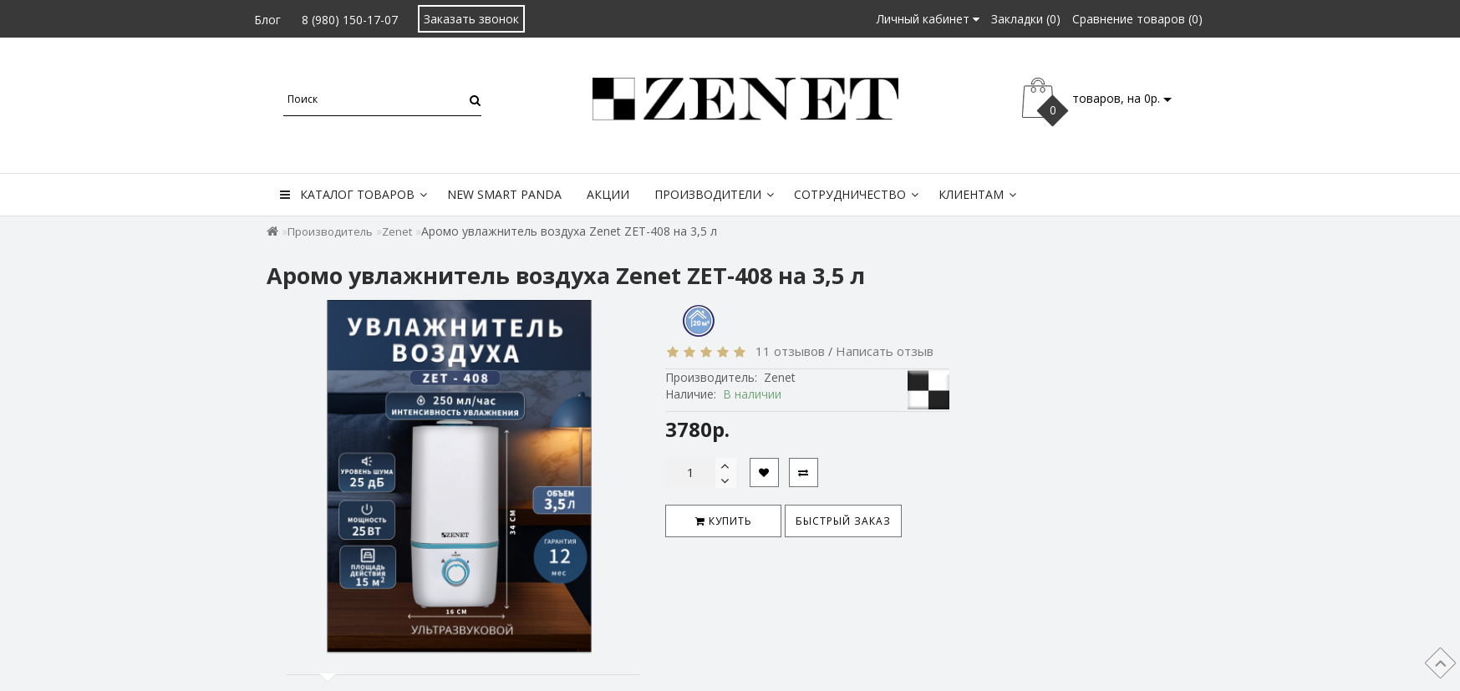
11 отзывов (787, 351)
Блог (267, 20)
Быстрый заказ (843, 521)
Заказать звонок (471, 19)
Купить (723, 521)
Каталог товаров (353, 194)
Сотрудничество (856, 194)
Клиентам (977, 194)
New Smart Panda (504, 194)
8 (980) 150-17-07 (350, 20)
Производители (714, 194)
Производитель (330, 231)
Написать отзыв (884, 351)
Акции (608, 194)
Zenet (397, 231)
